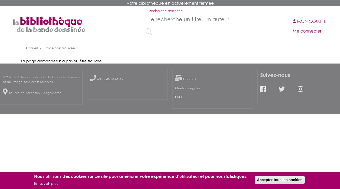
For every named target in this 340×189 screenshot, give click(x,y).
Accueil (31, 48)
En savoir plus (46, 184)
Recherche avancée (166, 11)
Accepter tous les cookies (279, 180)
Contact (189, 79)
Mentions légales (187, 88)
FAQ (178, 97)
